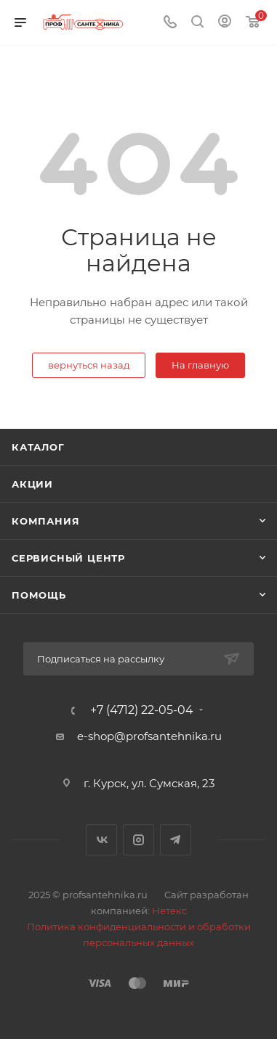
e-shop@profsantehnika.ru (149, 736)
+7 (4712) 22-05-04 (141, 710)
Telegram (175, 839)
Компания (45, 521)
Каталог (38, 447)
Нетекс (169, 910)
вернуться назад (88, 365)
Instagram (138, 839)
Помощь (39, 595)
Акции (32, 484)
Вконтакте (101, 839)
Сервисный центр (68, 558)
